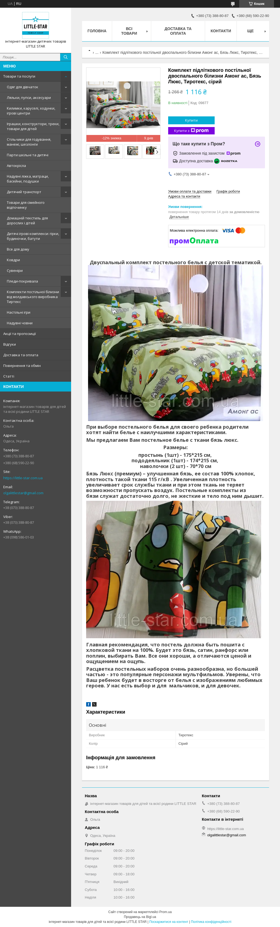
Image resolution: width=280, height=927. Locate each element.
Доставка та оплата (20, 354)
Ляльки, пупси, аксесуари (29, 97)
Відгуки (9, 344)
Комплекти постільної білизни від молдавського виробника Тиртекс (33, 296)
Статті (8, 376)
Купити (191, 120)
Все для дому (18, 249)
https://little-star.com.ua (23, 477)
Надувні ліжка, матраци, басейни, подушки (28, 179)
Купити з (191, 130)
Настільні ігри (18, 312)
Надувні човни (20, 322)
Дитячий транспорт (24, 191)
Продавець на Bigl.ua (140, 917)
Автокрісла (16, 165)
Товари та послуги (19, 76)
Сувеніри (15, 270)
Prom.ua (165, 912)
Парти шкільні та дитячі (27, 154)
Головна (97, 31)
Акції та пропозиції (19, 333)
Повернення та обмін (22, 365)
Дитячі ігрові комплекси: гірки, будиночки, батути (33, 236)
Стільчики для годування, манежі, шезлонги (29, 142)
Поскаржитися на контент (168, 922)
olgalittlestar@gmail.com (23, 492)
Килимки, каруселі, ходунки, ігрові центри (31, 111)
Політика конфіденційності (211, 922)
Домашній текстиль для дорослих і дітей (27, 220)
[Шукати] (65, 57)
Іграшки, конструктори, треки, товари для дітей (33, 126)
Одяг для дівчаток (22, 86)
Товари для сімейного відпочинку (26, 205)
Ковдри (13, 259)
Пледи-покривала (22, 281)
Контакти (221, 31)
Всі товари (129, 31)
